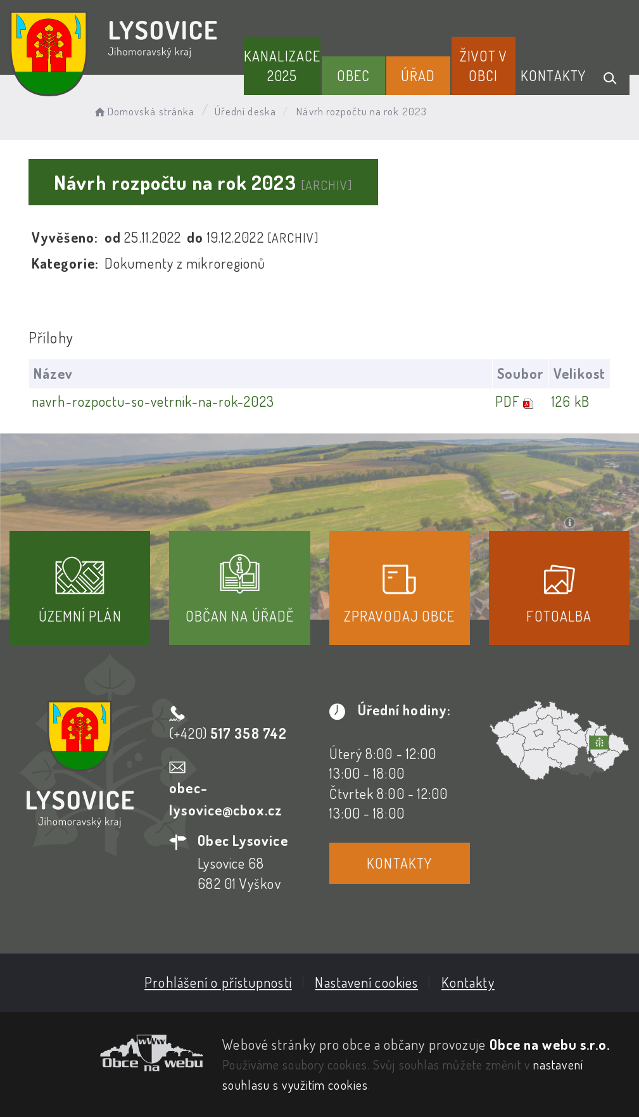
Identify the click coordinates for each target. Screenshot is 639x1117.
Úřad (418, 75)
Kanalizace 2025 (282, 65)
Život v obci (484, 65)
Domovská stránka (143, 111)
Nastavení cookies (366, 982)
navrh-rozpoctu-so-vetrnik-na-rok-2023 (153, 401)
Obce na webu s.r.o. (550, 1044)
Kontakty (553, 75)
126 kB (571, 401)
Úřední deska (245, 111)
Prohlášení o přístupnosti (218, 982)
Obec (353, 75)
